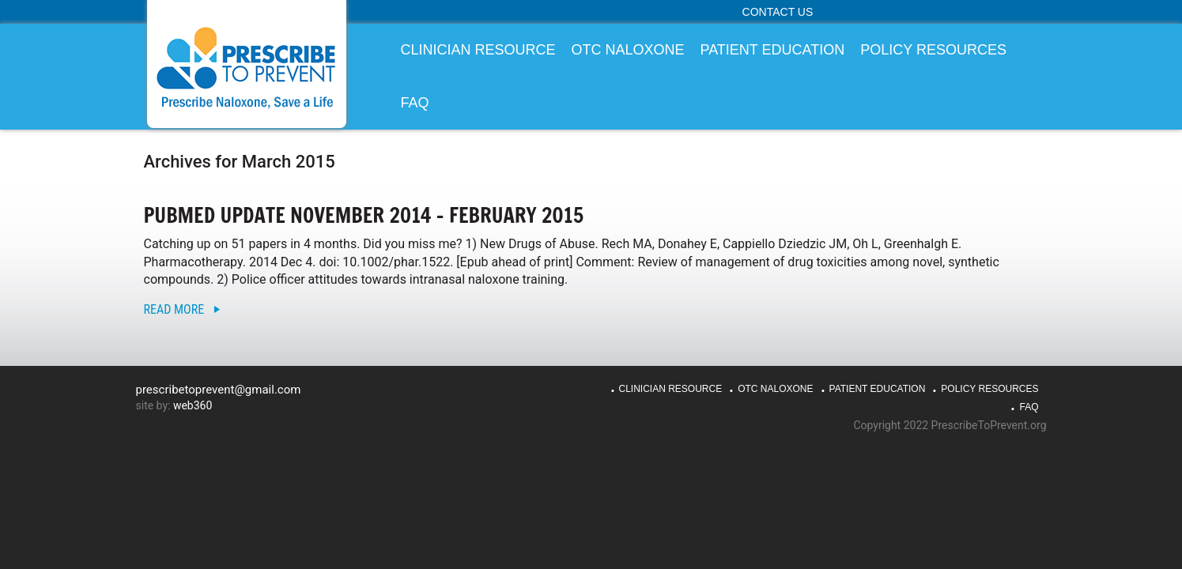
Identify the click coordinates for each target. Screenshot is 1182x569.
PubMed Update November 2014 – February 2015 (364, 215)
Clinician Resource (671, 388)
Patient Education (877, 388)
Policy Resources (989, 388)
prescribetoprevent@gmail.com (218, 389)
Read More (174, 309)
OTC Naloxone (775, 388)
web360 (192, 405)
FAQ (1028, 407)
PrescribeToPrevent (247, 67)
